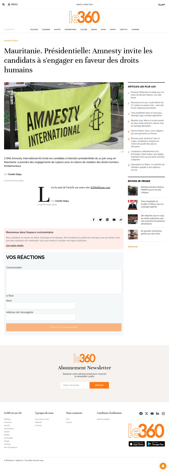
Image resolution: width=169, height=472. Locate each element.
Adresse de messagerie (19, 312)
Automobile (8, 438)
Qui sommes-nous (42, 419)
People (113, 29)
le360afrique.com (100, 187)
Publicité (38, 422)
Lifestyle (123, 29)
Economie (46, 29)
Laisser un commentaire (64, 327)
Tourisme (135, 29)
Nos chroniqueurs (10, 447)
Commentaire (14, 267)
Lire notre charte (15, 245)
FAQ (67, 419)
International (70, 29)
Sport (103, 29)
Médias (94, 29)
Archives (38, 425)
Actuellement (9, 29)
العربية (161, 4)
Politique (34, 29)
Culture (83, 29)
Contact (69, 422)
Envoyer (99, 385)
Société (57, 29)
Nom (9, 300)
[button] (163, 466)
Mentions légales (103, 419)
